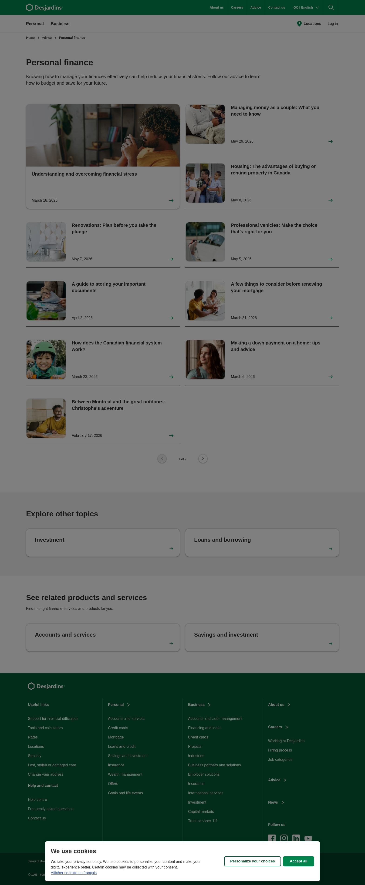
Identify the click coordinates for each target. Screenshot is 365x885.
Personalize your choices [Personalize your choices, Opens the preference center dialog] (252, 861)
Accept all (299, 861)
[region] (182, 861)
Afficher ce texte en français (74, 873)
